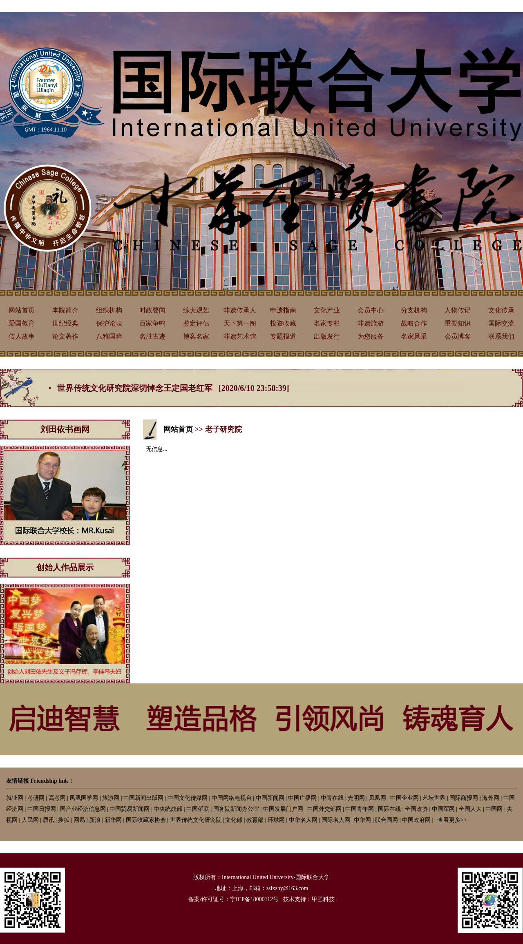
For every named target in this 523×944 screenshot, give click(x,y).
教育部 (255, 820)
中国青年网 (359, 809)
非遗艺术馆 (240, 336)
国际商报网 (463, 798)
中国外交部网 (324, 809)
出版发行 (327, 336)
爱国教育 (22, 323)
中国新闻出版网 (143, 798)
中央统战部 (168, 809)
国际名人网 (336, 820)
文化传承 (501, 310)
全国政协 (416, 809)
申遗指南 (283, 310)
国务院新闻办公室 (236, 809)
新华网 (113, 820)
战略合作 (414, 323)
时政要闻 (152, 310)
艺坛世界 (433, 798)
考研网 (36, 798)
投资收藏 (283, 323)
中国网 (494, 809)
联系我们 (501, 336)
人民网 (30, 820)
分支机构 (414, 310)
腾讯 (48, 820)
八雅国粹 (109, 336)
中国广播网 (302, 798)
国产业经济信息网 (83, 809)
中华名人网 (303, 820)
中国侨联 (197, 809)
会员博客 (458, 336)
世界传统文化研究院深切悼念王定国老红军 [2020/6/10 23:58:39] (173, 388)
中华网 (362, 820)
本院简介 (65, 310)
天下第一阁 (240, 323)
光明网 (356, 798)
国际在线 (389, 809)
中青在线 (332, 798)
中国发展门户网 (283, 809)
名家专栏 (327, 323)
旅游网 (110, 798)
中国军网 (443, 809)
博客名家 (196, 336)
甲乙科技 (323, 899)
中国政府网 (416, 820)
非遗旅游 (371, 323)
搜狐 (63, 820)
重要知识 (458, 323)
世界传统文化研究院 (195, 820)
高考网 (57, 798)
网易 (79, 820)
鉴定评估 (196, 323)
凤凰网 (377, 798)
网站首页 (22, 310)
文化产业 (327, 310)
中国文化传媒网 (188, 798)
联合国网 (386, 820)
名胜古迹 (152, 336)
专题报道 (283, 336)
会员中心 (371, 310)
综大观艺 (196, 310)
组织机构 (109, 310)
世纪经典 (65, 323)
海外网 (490, 798)
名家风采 (414, 336)
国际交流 (501, 323)
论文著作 (65, 336)
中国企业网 (404, 798)
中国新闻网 (270, 798)
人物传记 (458, 310)
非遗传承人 (240, 310)
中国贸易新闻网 (130, 809)
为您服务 (371, 336)
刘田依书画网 (64, 429)
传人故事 (22, 336)
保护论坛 (109, 323)
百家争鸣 (152, 323)
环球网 (276, 820)
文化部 (233, 820)
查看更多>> (452, 820)
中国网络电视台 (232, 798)
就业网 (14, 798)
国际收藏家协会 (146, 820)
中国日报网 (41, 809)
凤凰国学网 (83, 798)
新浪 (95, 820)
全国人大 (470, 809)
